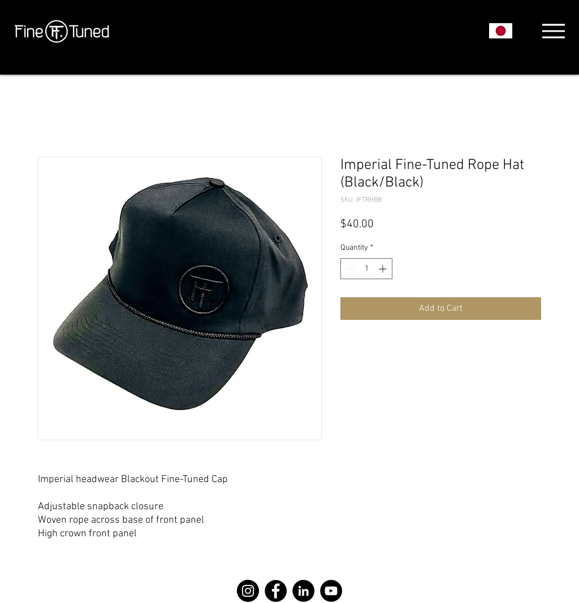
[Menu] (553, 31)
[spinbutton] (366, 269)
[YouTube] (331, 591)
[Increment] (384, 269)
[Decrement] (349, 269)
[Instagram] (248, 591)
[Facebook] (276, 591)
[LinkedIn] (303, 591)
